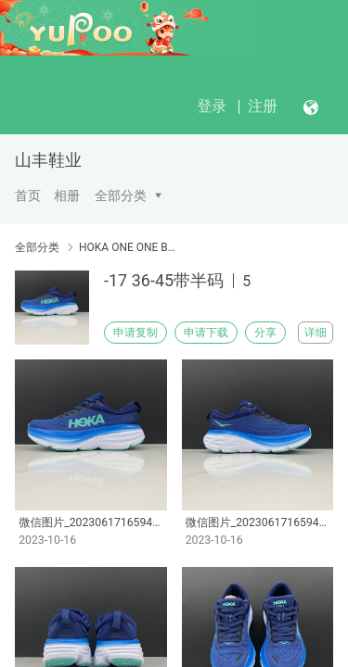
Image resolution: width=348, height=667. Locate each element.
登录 (211, 106)
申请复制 (135, 332)
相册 (67, 195)
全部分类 (121, 195)
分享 (265, 332)
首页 (28, 195)
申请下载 (206, 332)
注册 (262, 106)
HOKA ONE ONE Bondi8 (127, 247)
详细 (315, 332)
